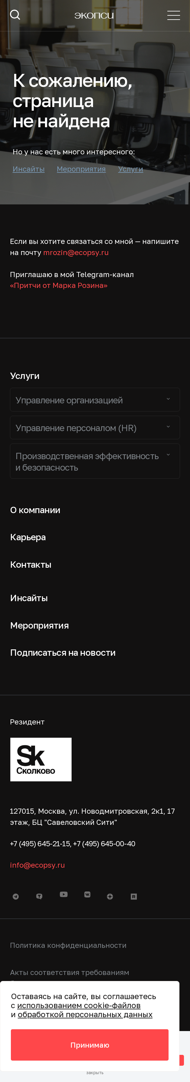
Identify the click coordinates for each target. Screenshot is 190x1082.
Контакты (31, 564)
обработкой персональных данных (85, 1014)
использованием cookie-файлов (79, 1005)
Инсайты (29, 168)
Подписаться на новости (63, 652)
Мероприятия (81, 168)
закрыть (95, 1072)
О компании (35, 509)
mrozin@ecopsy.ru (76, 252)
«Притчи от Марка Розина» (59, 285)
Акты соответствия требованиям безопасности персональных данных (77, 978)
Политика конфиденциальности (68, 945)
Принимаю (89, 1044)
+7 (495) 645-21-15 (40, 843)
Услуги (130, 168)
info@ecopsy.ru (37, 864)
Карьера (28, 537)
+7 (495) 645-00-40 (104, 843)
